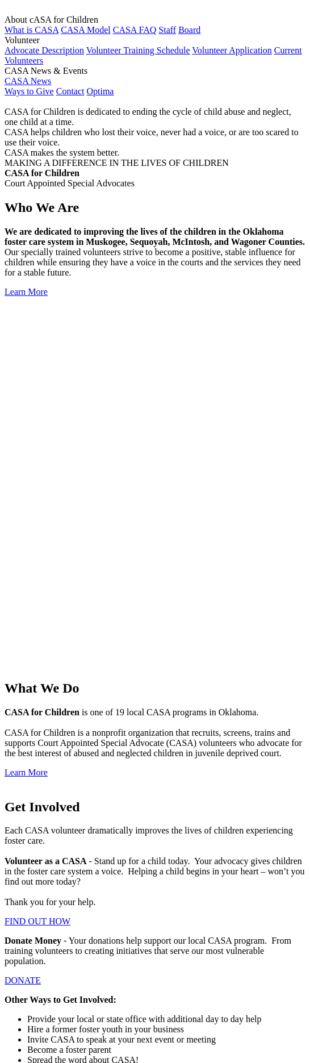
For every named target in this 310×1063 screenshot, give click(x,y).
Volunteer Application (232, 50)
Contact (70, 91)
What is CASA (31, 30)
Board (189, 30)
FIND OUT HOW (37, 559)
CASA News (28, 81)
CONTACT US (32, 736)
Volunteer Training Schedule (138, 50)
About (38, 826)
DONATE (23, 618)
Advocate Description (44, 50)
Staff (167, 30)
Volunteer (44, 836)
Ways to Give (29, 91)
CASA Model (86, 30)
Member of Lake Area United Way (139, 1025)
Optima (100, 91)
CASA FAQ (135, 30)
